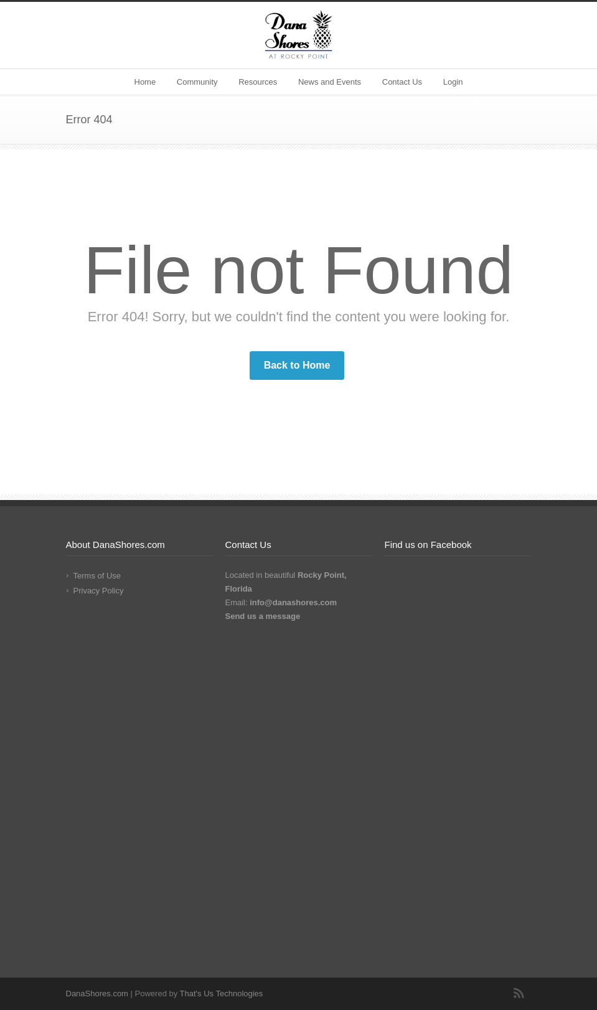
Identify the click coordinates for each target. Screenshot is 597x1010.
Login (453, 82)
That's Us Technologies (221, 993)
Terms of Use (97, 575)
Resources (257, 82)
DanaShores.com (97, 993)
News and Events (329, 82)
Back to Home (297, 365)
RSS (519, 993)
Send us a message (263, 616)
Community (197, 82)
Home (145, 82)
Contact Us (402, 82)
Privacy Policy (98, 590)
